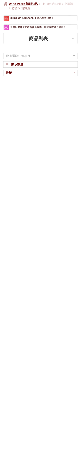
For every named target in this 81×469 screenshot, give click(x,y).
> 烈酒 (13, 8)
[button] (40, 56)
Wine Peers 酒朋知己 (23, 4)
